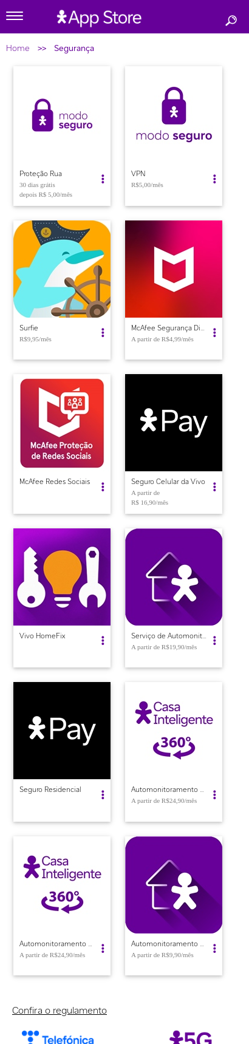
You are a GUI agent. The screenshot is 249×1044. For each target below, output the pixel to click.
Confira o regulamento (59, 1010)
